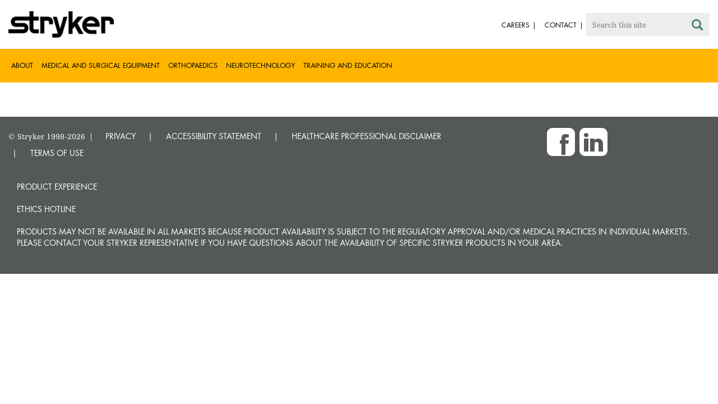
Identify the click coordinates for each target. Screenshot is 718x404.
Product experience (57, 186)
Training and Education (347, 65)
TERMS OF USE (57, 153)
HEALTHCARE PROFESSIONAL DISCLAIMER (366, 136)
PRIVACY (120, 136)
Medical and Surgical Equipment (101, 65)
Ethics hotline (46, 209)
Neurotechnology (260, 65)
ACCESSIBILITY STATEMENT (213, 136)
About (22, 65)
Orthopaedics (193, 65)
